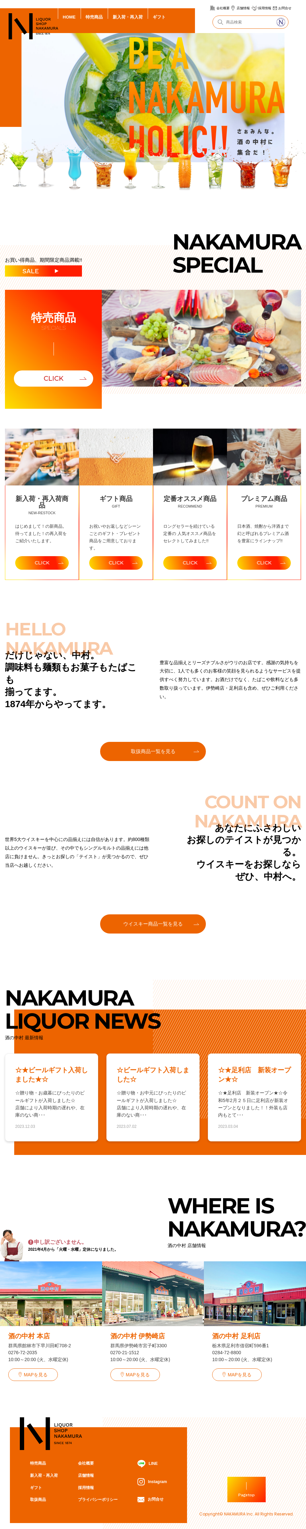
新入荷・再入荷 (128, 17)
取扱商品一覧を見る (153, 752)
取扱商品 (38, 1502)
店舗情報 (243, 8)
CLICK (53, 378)
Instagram (152, 1484)
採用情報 (264, 8)
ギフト (159, 17)
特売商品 (94, 17)
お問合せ (284, 8)
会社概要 (223, 8)
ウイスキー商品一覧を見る (153, 925)
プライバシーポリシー (97, 1502)
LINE (147, 1466)
